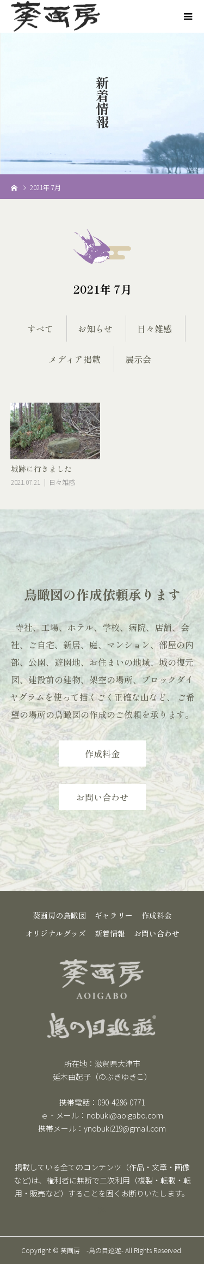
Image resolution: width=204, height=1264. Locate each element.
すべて (40, 328)
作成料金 (102, 753)
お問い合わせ (102, 797)
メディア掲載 (74, 359)
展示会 (138, 359)
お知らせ (95, 328)
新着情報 (110, 933)
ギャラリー (114, 915)
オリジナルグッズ (55, 933)
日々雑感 (154, 328)
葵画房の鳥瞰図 (59, 915)
